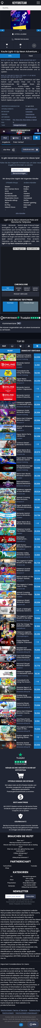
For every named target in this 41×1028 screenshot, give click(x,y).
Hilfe (33, 1024)
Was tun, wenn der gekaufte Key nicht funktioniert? (20, 850)
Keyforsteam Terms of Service (14, 1010)
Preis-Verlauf (18, 142)
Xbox (11, 880)
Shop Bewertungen (29, 883)
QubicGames (30, 114)
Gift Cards (29, 879)
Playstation (11, 883)
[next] (39, 30)
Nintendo (11, 886)
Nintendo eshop (31, 117)
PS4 (14, 120)
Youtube (34, 866)
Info (10, 56)
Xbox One (19, 120)
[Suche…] (20, 7)
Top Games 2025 (29, 885)
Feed (31, 56)
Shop (7, 868)
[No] (38, 1021)
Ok (21, 1025)
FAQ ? (20, 855)
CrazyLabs (29, 112)
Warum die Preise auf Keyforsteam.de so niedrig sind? (20, 846)
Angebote (6, 142)
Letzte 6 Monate (27, 289)
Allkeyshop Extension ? (21, 857)
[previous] (2, 30)
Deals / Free (29, 881)
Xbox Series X (27, 120)
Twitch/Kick (7, 866)
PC (12, 876)
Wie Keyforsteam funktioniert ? (20, 843)
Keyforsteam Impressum (26, 1013)
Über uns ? (20, 840)
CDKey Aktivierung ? (20, 853)
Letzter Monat (35, 289)
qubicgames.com (31, 109)
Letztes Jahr (18, 289)
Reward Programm (29, 876)
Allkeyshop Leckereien (29, 887)
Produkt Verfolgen (20, 294)
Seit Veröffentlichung (7, 289)
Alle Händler (20, 213)
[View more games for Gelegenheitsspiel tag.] (20, 126)
